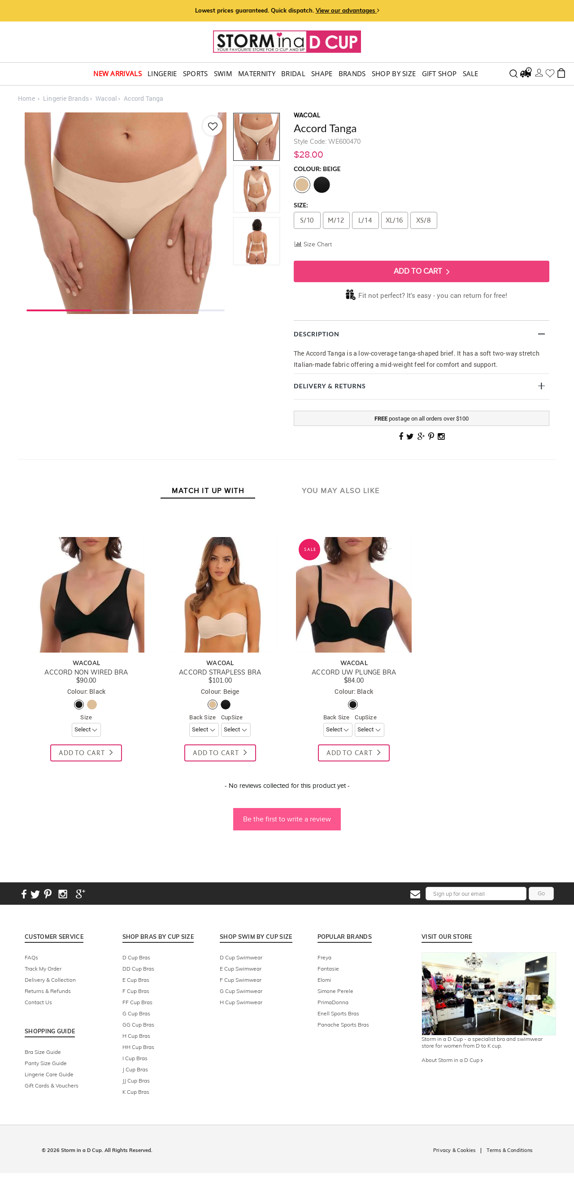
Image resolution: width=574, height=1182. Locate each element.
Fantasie (328, 968)
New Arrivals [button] (117, 73)
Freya (324, 957)
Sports (195, 73)
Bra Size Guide (43, 1052)
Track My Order (43, 968)
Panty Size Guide (46, 1063)
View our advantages (347, 10)
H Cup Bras (136, 1035)
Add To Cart (422, 271)
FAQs (31, 957)
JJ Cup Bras (136, 1080)
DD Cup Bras (138, 968)
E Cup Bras (135, 979)
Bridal (293, 73)
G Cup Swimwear (241, 991)
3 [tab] (192, 309)
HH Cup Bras (138, 1047)
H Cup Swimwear (241, 1002)
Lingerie (162, 73)
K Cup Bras (135, 1091)
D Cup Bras (136, 957)
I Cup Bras (135, 1058)
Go (541, 893)
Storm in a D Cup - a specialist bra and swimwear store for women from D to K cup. (482, 1042)
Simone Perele (335, 991)
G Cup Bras (136, 1013)
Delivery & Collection (50, 979)
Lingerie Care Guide (49, 1074)
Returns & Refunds (48, 991)
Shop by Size (394, 73)
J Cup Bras (135, 1069)
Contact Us (38, 1002)
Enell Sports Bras (338, 1013)
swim (223, 73)
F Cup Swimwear (240, 979)
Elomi (324, 979)
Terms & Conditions (509, 1150)
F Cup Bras (135, 991)
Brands (352, 73)
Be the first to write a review (287, 819)
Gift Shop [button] (439, 73)
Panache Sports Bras (343, 1024)
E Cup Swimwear (240, 968)
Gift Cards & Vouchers (51, 1085)
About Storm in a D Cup (452, 1060)
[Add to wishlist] (212, 126)
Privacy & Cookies (454, 1150)
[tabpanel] (125, 213)
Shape (322, 73)
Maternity (256, 73)
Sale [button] (470, 73)
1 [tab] (58, 309)
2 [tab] (125, 309)
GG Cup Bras (138, 1024)
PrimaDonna (332, 1002)
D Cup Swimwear (241, 957)
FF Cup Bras (137, 1002)
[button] (287, 814)
